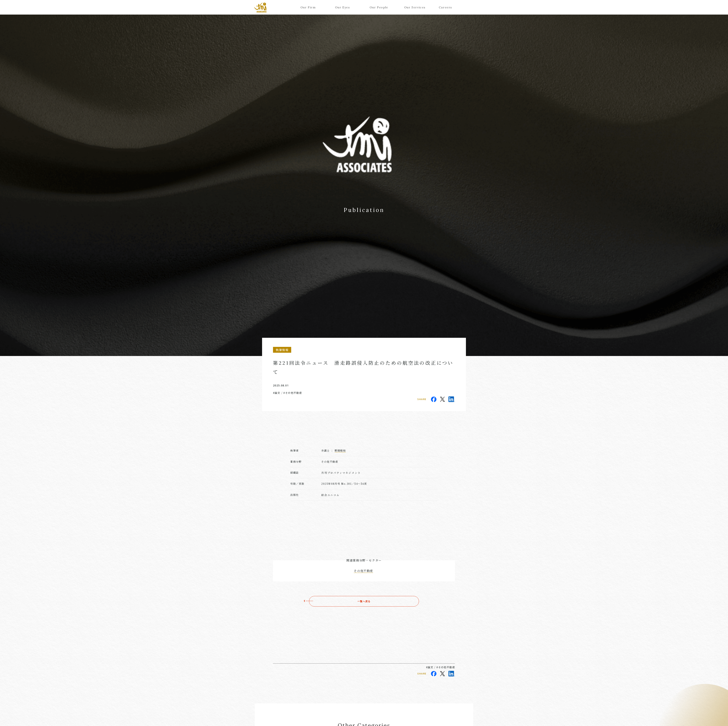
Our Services (413, 7)
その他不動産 (363, 571)
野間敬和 (340, 450)
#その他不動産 (292, 393)
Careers (445, 7)
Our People (379, 7)
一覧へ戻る (364, 601)
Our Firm (308, 7)
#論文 (276, 393)
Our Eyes (342, 7)
